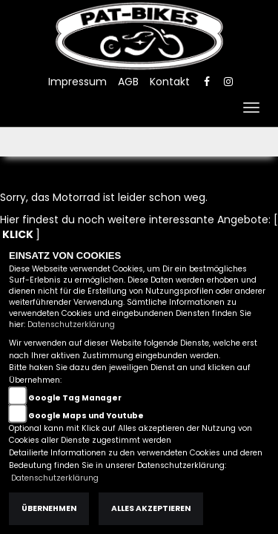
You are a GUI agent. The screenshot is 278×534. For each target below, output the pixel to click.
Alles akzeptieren (151, 508)
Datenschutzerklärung (71, 324)
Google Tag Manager (75, 397)
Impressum (77, 81)
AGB (128, 81)
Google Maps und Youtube (86, 415)
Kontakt (170, 81)
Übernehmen (48, 508)
